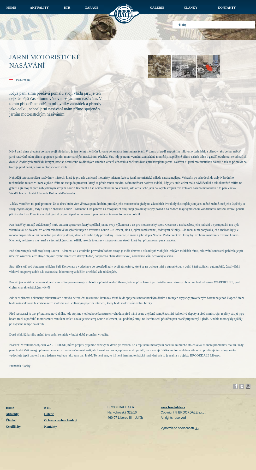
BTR (67, 7)
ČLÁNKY (191, 7)
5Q (197, 428)
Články (11, 420)
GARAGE (92, 7)
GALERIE (157, 7)
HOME (11, 7)
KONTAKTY (227, 7)
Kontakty (50, 426)
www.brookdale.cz (173, 407)
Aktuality (12, 414)
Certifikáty (13, 426)
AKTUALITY (39, 7)
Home (10, 408)
